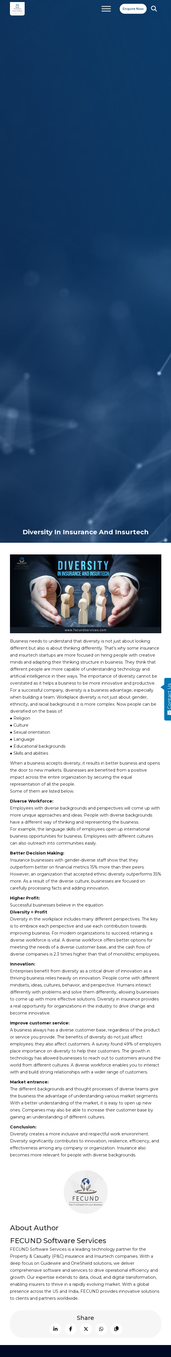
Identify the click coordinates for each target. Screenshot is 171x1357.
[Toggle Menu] (106, 8)
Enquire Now (133, 9)
